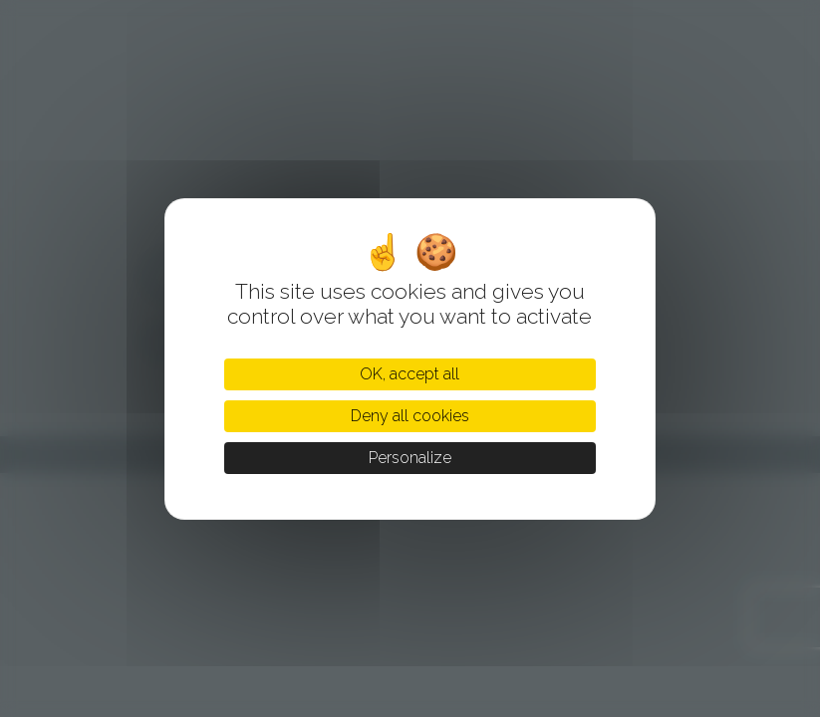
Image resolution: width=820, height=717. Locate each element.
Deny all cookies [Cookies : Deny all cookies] (410, 415)
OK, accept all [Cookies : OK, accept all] (409, 373)
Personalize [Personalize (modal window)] (410, 457)
